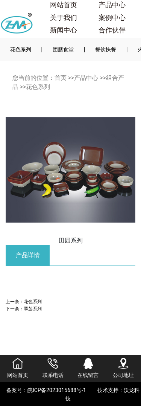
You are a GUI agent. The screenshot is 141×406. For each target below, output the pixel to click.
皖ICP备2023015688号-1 (56, 390)
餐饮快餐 (105, 49)
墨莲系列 (33, 308)
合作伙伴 (112, 30)
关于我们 (63, 17)
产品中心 (112, 5)
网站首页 (63, 5)
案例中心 (112, 17)
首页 (61, 77)
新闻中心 (63, 30)
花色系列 (20, 49)
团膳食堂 (63, 49)
